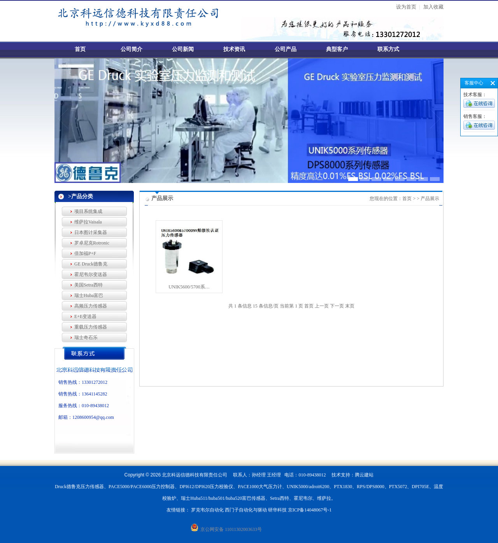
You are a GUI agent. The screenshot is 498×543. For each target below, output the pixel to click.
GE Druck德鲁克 (90, 264)
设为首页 (406, 7)
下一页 (337, 306)
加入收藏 (433, 7)
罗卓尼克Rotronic (91, 243)
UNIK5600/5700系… (188, 287)
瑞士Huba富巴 (88, 295)
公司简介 (131, 49)
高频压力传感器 (90, 306)
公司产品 (285, 49)
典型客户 (337, 49)
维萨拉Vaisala (88, 222)
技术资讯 (234, 49)
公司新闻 (183, 49)
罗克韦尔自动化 (207, 510)
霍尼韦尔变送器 (90, 274)
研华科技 (277, 510)
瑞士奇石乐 (86, 337)
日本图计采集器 (90, 232)
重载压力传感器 (90, 327)
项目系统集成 (88, 211)
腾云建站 (364, 475)
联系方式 (388, 49)
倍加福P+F (85, 253)
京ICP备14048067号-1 (310, 510)
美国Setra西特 (88, 285)
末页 (349, 306)
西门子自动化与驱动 (246, 510)
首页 (80, 49)
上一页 (322, 306)
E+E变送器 (85, 316)
